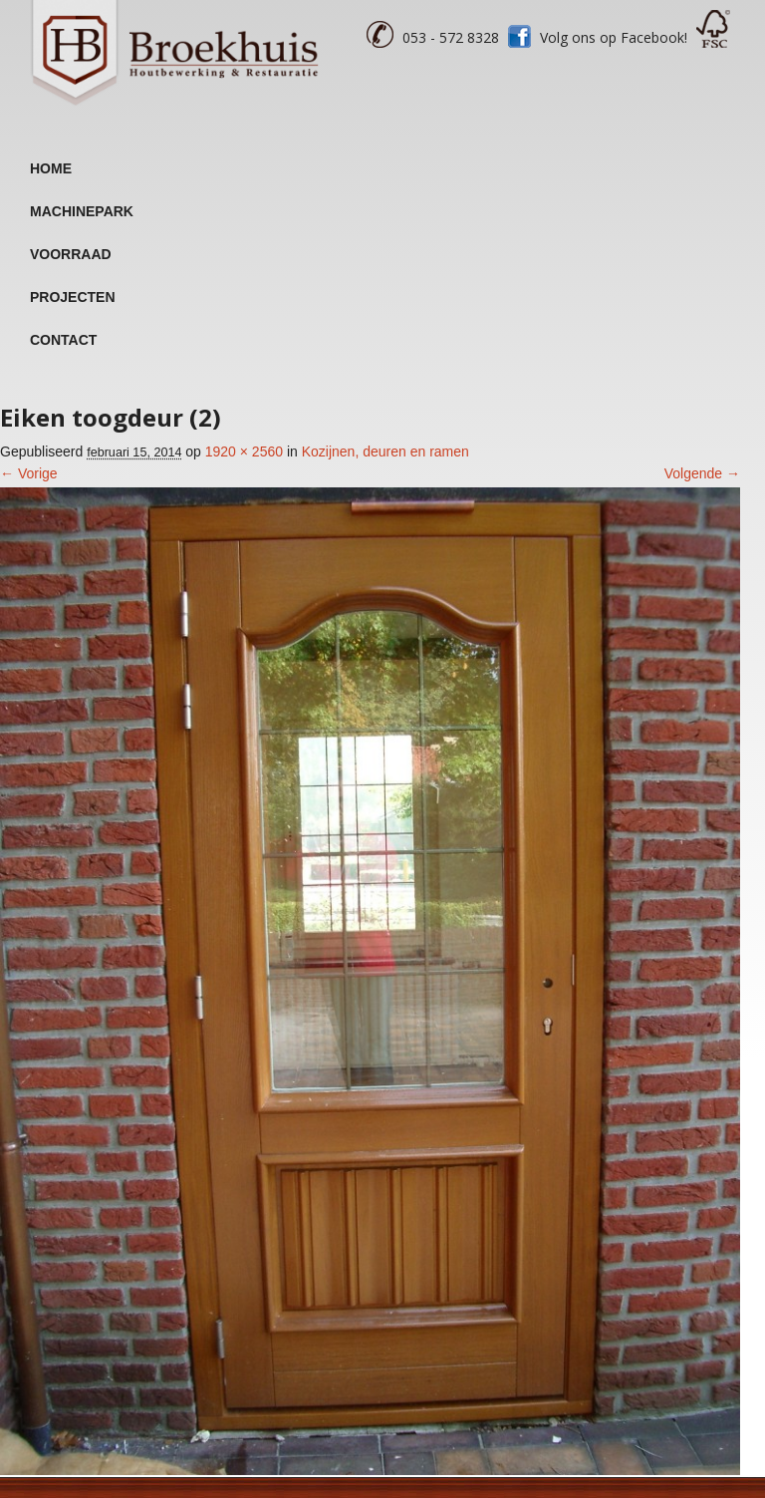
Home (51, 168)
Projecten (73, 297)
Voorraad (71, 254)
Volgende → (702, 473)
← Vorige (29, 473)
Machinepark (81, 211)
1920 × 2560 (244, 451)
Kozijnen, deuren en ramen (385, 451)
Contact (63, 340)
